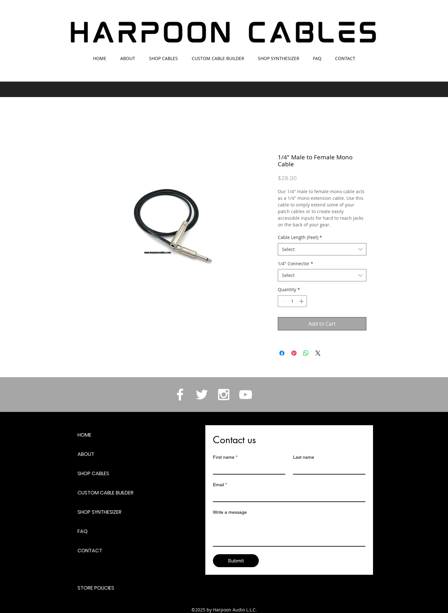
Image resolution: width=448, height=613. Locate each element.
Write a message (230, 512)
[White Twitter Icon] (202, 394)
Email (220, 484)
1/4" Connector (295, 264)
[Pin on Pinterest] (294, 353)
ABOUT (86, 454)
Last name (303, 457)
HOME (84, 434)
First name (225, 457)
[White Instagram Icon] (224, 394)
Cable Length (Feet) (300, 237)
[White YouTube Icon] (245, 394)
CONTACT (90, 550)
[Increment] (302, 301)
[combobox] (322, 249)
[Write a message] (289, 531)
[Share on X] (318, 353)
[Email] (287, 495)
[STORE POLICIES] (100, 588)
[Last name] (327, 468)
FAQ (83, 531)
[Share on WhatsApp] (306, 353)
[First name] (247, 468)
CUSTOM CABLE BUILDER (106, 492)
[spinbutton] (292, 301)
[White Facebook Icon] (180, 394)
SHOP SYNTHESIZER (99, 512)
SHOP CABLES (93, 473)
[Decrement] (283, 301)
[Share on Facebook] (282, 353)
